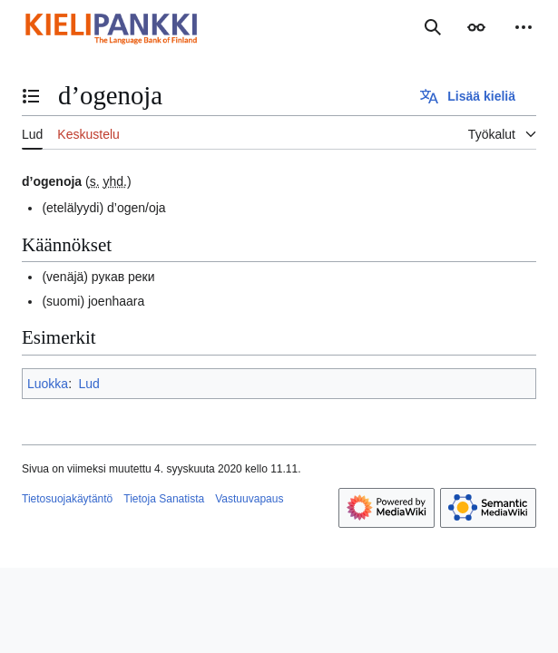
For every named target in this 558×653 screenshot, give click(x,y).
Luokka (47, 383)
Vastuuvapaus (249, 498)
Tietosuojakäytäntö (67, 498)
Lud (88, 383)
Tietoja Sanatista (163, 498)
